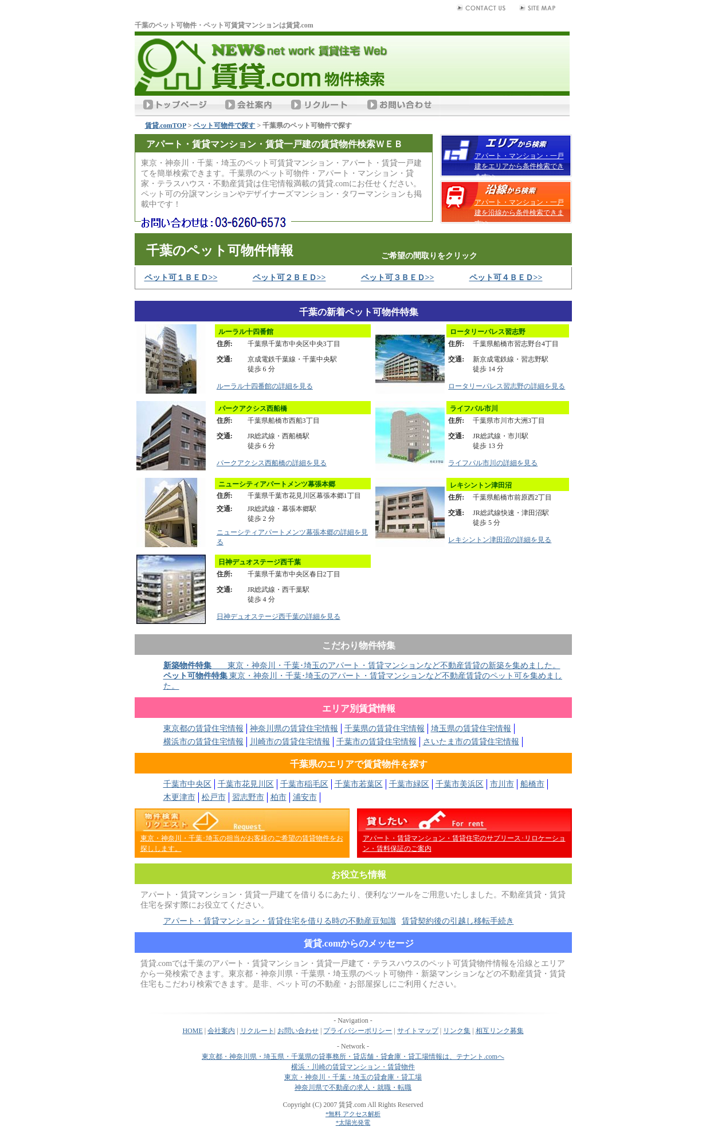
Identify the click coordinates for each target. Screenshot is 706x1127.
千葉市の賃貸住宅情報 (376, 741)
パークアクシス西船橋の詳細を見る (272, 463)
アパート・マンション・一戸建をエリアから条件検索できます (519, 166)
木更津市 (179, 797)
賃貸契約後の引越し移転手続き (458, 921)
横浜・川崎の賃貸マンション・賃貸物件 (353, 1067)
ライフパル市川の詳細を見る (493, 463)
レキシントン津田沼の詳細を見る (499, 540)
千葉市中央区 (187, 784)
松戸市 (214, 797)
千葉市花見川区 (246, 784)
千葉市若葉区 (359, 784)
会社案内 (221, 1031)
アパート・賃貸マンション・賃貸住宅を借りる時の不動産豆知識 (279, 921)
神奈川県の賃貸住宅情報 (294, 728)
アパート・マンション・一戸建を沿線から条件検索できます (519, 212)
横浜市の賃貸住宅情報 (203, 741)
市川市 (502, 784)
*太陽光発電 (353, 1122)
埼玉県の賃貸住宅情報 (471, 728)
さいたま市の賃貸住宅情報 (471, 741)
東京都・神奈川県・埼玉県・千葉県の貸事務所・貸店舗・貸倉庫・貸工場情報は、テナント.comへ (353, 1057)
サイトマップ (417, 1031)
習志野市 (248, 797)
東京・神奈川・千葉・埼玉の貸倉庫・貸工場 (353, 1077)
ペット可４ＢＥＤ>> (506, 277)
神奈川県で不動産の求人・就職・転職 (353, 1087)
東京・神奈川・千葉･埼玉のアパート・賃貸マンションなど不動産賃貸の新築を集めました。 (361, 665)
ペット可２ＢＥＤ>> (289, 277)
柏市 (278, 797)
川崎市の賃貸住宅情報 (290, 741)
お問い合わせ (298, 1031)
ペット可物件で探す (224, 125)
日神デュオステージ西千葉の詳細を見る (278, 616)
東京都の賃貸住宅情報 (203, 728)
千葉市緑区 (409, 784)
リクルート (257, 1031)
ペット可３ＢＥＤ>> (397, 277)
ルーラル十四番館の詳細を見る (265, 386)
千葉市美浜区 (460, 784)
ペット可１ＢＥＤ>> (181, 277)
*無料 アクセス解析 (353, 1113)
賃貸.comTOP (165, 125)
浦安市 (305, 797)
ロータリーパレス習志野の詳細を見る (506, 386)
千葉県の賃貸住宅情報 (384, 728)
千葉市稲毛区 (304, 784)
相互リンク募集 (500, 1031)
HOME (192, 1031)
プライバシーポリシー (357, 1031)
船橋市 (532, 784)
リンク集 (456, 1031)
